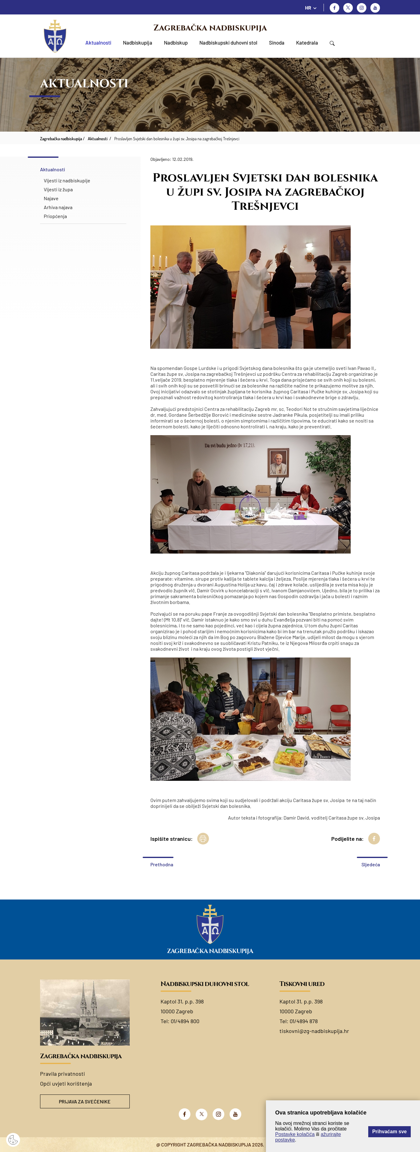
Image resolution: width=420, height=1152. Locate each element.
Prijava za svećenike (85, 1101)
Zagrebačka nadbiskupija (210, 28)
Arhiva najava (58, 207)
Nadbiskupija (137, 42)
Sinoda (276, 42)
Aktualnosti (98, 42)
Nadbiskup (176, 42)
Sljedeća (370, 864)
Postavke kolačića (295, 1134)
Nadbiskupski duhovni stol (228, 42)
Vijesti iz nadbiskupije (67, 180)
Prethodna (161, 864)
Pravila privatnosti (62, 1073)
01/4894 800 (185, 1021)
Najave (51, 198)
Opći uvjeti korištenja (66, 1083)
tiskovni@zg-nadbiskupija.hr (314, 1030)
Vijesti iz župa (58, 189)
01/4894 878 (304, 1021)
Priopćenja (55, 216)
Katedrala (307, 42)
